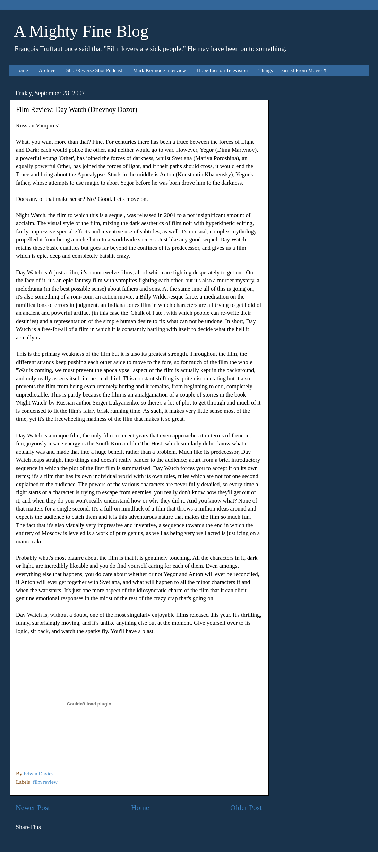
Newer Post (33, 808)
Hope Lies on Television (222, 70)
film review (45, 782)
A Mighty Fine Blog (81, 31)
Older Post (246, 808)
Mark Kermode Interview (159, 70)
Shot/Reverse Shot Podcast (94, 70)
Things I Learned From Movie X (292, 70)
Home (21, 70)
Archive (46, 70)
